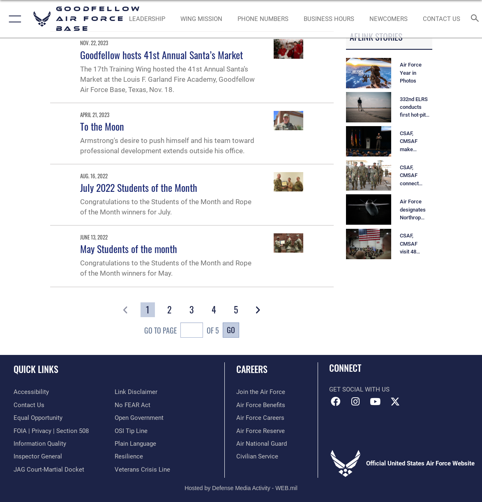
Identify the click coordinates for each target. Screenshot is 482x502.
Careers (252, 368)
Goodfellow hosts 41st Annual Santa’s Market (161, 54)
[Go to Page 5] (235, 309)
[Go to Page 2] (169, 309)
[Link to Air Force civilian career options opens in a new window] (257, 456)
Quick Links (36, 368)
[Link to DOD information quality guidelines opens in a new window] (40, 443)
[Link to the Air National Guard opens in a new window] (261, 443)
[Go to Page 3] (191, 309)
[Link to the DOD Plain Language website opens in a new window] (135, 443)
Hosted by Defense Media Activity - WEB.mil (241, 488)
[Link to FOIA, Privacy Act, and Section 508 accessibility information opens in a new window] (51, 431)
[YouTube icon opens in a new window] (375, 402)
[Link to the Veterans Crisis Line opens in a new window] (142, 469)
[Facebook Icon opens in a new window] (335, 402)
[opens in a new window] (31, 392)
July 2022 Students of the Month (138, 187)
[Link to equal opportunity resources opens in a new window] (38, 417)
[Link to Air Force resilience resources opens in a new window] (129, 456)
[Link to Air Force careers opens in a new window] (260, 417)
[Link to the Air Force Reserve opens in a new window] (260, 431)
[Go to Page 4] (214, 309)
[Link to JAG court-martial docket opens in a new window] (49, 469)
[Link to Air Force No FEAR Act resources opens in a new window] (132, 405)
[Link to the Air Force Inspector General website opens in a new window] (38, 456)
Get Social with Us (359, 389)
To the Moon (102, 126)
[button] (13, 19)
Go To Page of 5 (181, 331)
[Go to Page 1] (148, 309)
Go (231, 329)
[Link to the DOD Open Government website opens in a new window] (139, 417)
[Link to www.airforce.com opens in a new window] (260, 392)
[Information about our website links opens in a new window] (136, 392)
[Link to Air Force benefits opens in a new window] (260, 405)
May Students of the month (128, 248)
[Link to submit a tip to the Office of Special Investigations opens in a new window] (131, 431)
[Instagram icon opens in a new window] (355, 402)
